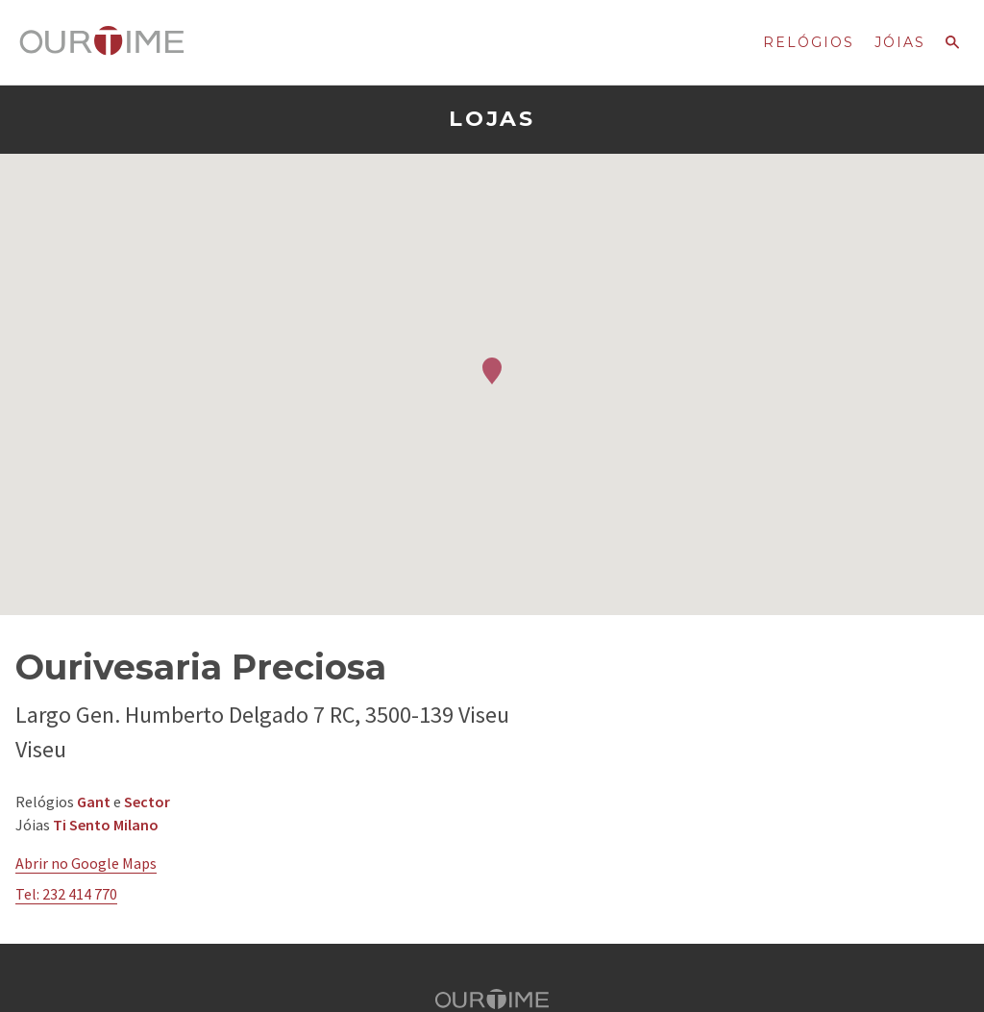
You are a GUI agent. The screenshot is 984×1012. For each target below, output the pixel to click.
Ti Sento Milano (106, 824)
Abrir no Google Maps (86, 863)
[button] (492, 371)
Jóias (899, 42)
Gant (94, 801)
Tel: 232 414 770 (66, 893)
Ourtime (101, 41)
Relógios (808, 42)
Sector (147, 801)
